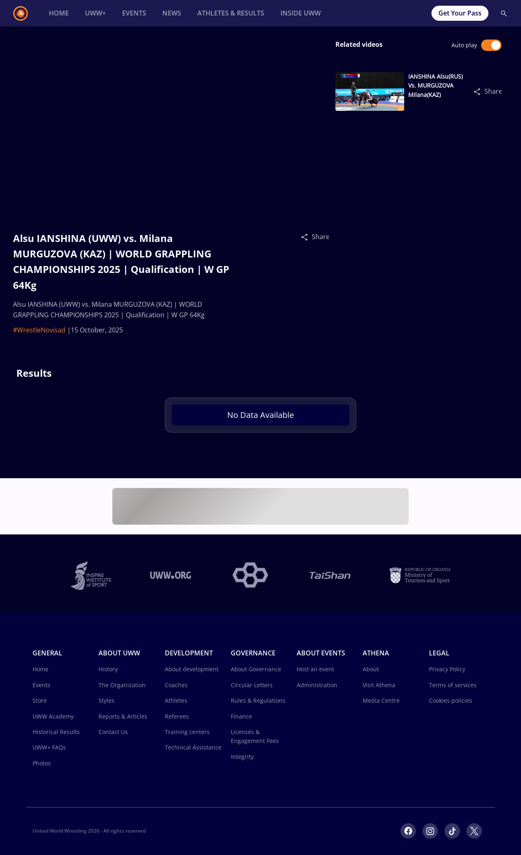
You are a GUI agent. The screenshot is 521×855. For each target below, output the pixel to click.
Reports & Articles (123, 716)
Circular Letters (252, 685)
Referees (177, 716)
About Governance (256, 669)
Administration (317, 685)
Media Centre (381, 700)
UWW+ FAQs (49, 747)
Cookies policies (450, 700)
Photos (42, 763)
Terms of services (453, 685)
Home (40, 669)
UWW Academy (53, 716)
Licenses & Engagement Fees (255, 736)
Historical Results (56, 732)
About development (192, 669)
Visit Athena (379, 685)
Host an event (315, 669)
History (108, 669)
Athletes (176, 700)
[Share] (306, 237)
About (371, 669)
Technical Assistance (193, 747)
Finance (241, 716)
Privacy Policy (447, 669)
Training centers (187, 732)
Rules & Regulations (258, 700)
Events (41, 685)
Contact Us (113, 732)
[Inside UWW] (300, 13)
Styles (106, 700)
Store (40, 700)
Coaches (176, 685)
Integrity (242, 756)
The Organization (122, 685)
